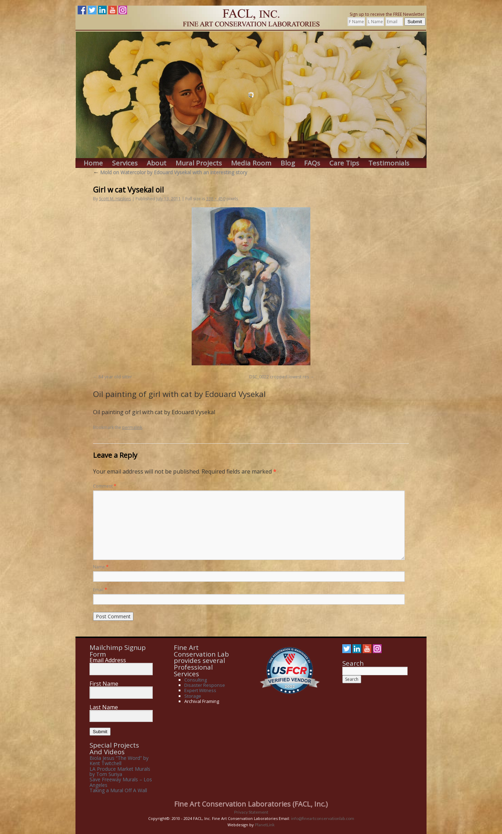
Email (100, 590)
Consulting (195, 680)
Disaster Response (204, 685)
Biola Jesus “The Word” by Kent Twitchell (119, 761)
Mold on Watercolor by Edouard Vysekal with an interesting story (170, 172)
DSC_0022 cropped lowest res (279, 377)
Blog (287, 163)
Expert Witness (200, 690)
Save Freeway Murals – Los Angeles (121, 782)
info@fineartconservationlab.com (322, 818)
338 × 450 (215, 199)
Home (93, 163)
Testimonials (388, 163)
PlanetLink (265, 824)
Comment (104, 486)
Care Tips (344, 163)
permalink (132, 427)
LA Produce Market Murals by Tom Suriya (120, 771)
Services (125, 163)
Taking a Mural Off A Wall (118, 790)
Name (100, 567)
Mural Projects (199, 163)
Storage (192, 696)
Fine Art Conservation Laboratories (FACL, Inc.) (251, 804)
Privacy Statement (251, 812)
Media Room (251, 163)
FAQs (312, 163)
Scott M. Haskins (115, 199)
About (156, 163)
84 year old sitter (115, 377)
